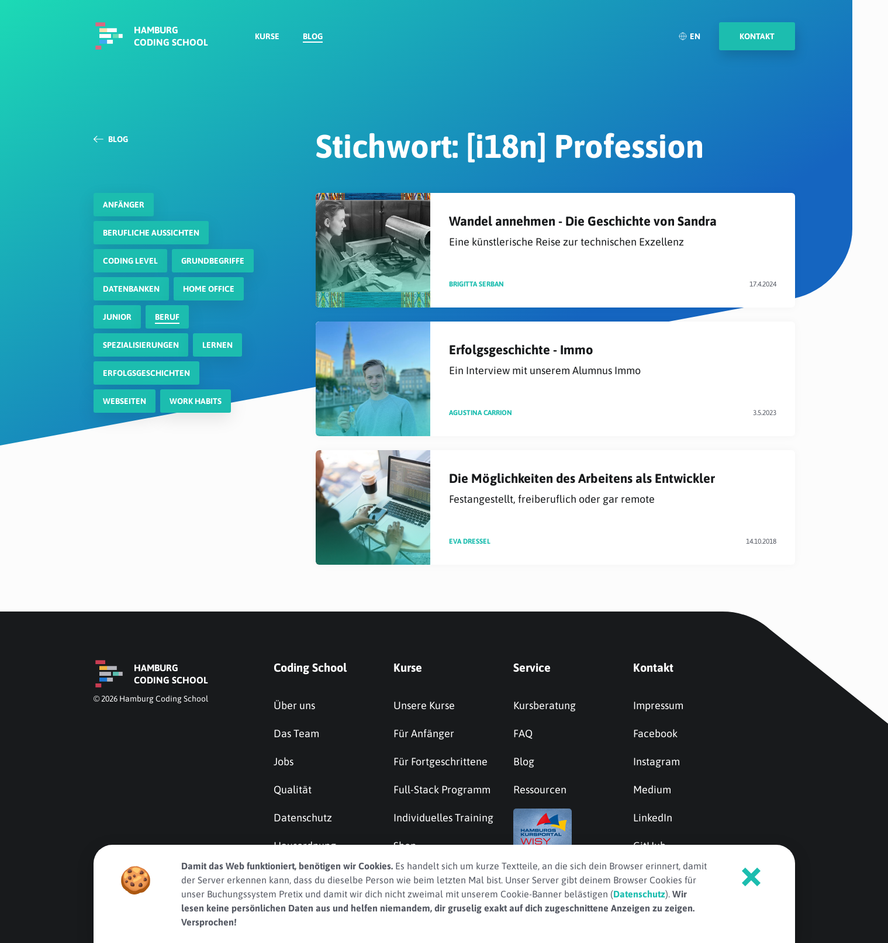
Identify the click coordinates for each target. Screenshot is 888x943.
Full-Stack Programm (441, 789)
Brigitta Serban (476, 284)
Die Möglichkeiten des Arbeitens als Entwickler (612, 488)
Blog (313, 38)
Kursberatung (544, 705)
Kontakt (653, 667)
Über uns (294, 705)
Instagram (656, 761)
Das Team (296, 733)
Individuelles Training (443, 817)
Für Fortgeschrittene (440, 761)
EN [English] (689, 38)
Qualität (293, 789)
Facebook (655, 733)
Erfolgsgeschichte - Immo (612, 360)
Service (532, 667)
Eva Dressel (469, 541)
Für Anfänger (423, 733)
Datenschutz (303, 817)
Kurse (267, 38)
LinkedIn (652, 817)
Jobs (283, 761)
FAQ (523, 733)
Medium (652, 789)
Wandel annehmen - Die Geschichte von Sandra (612, 231)
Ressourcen (539, 789)
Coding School (310, 667)
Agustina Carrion (480, 413)
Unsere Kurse (424, 705)
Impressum (658, 705)
